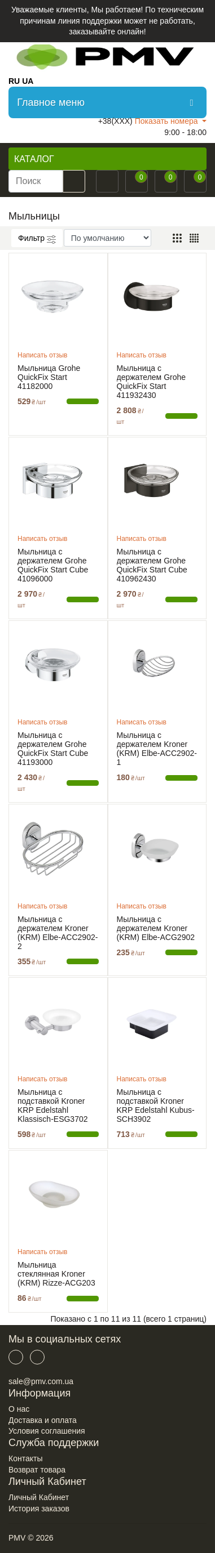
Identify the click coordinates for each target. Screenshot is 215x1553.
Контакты (25, 1458)
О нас (18, 1408)
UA (27, 81)
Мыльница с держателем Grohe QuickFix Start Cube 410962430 (152, 565)
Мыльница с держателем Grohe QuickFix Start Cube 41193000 (52, 749)
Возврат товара (36, 1469)
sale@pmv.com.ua (40, 1381)
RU (14, 81)
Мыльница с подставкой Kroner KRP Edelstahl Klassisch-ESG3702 (52, 1105)
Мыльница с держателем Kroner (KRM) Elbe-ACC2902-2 (57, 933)
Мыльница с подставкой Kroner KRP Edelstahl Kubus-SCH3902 (156, 1105)
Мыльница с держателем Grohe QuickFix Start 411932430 (151, 382)
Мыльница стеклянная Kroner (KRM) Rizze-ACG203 (56, 1273)
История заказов (38, 1508)
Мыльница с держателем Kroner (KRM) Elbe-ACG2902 (156, 928)
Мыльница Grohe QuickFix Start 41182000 (48, 377)
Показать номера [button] (167, 121)
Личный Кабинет (38, 1497)
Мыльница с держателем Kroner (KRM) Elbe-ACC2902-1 (157, 749)
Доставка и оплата (42, 1420)
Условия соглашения (46, 1430)
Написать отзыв (42, 355)
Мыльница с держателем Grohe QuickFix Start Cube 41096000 (52, 565)
